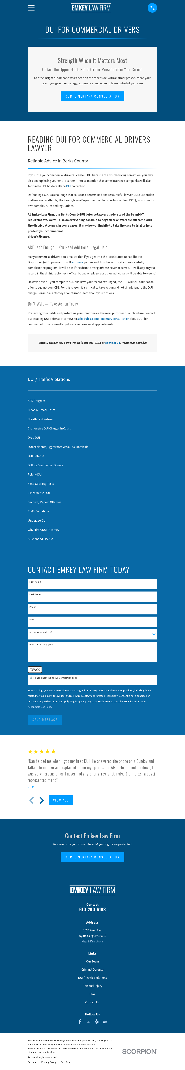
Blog (92, 994)
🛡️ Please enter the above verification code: (53, 677)
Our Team (92, 961)
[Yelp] (97, 1021)
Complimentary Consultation (92, 96)
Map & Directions (92, 941)
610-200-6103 (92, 909)
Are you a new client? (40, 632)
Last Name (35, 594)
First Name (35, 581)
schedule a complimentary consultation (103, 319)
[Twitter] (88, 1021)
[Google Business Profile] (105, 1021)
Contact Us (92, 1002)
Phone (32, 607)
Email (32, 619)
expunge (77, 262)
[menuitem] (92, 400)
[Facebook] (80, 1021)
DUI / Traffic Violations (92, 978)
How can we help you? (41, 644)
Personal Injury (92, 986)
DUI (68, 186)
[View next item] (41, 800)
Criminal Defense (92, 970)
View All (60, 800)
